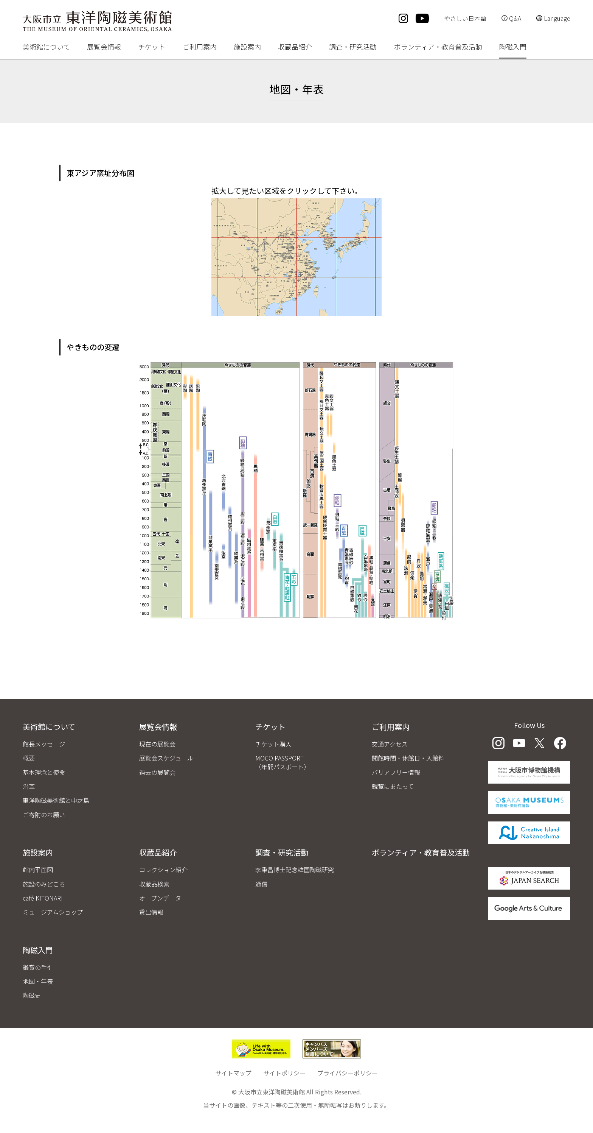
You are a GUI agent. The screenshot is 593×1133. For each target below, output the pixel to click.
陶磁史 (32, 995)
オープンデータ (160, 897)
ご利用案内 (200, 47)
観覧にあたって (393, 786)
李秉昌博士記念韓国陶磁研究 (294, 869)
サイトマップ (233, 1072)
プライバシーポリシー (347, 1072)
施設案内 (247, 47)
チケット (151, 47)
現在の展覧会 (157, 743)
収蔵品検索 (154, 883)
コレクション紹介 (163, 869)
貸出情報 (151, 911)
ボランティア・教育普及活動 (438, 47)
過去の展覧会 (157, 772)
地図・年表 (38, 981)
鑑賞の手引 (38, 967)
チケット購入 (273, 743)
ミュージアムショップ (53, 911)
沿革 (29, 786)
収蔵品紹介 (295, 47)
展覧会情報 (104, 47)
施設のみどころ (44, 883)
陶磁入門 (512, 47)
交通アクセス (390, 743)
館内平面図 (38, 869)
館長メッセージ (44, 743)
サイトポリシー (284, 1072)
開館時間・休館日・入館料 (408, 757)
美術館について (46, 47)
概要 (29, 757)
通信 (261, 883)
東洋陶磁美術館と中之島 (56, 800)
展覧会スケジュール (166, 757)
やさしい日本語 (465, 18)
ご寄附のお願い (44, 814)
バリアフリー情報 (396, 772)
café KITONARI (43, 897)
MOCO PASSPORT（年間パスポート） (282, 762)
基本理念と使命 (44, 772)
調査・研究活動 (353, 47)
